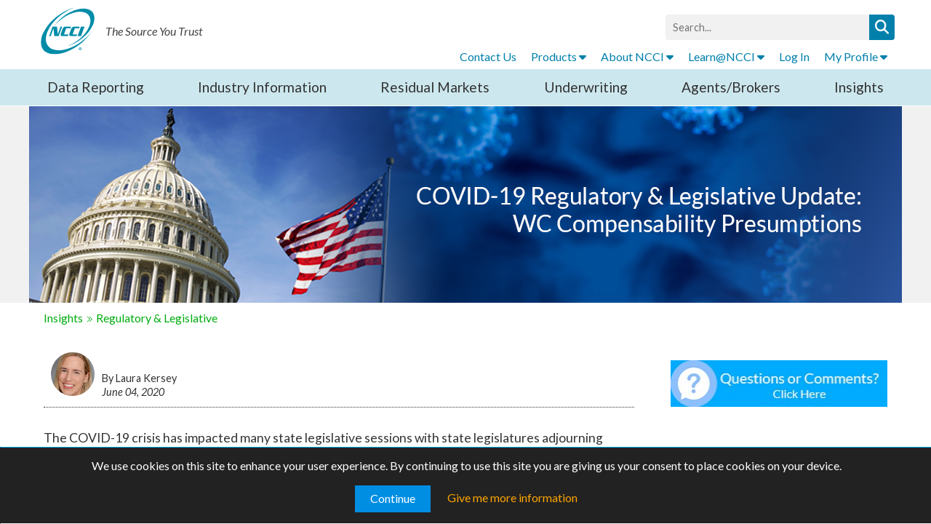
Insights (859, 87)
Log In (794, 56)
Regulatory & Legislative (156, 318)
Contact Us (488, 56)
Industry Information (262, 87)
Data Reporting (95, 87)
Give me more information (512, 497)
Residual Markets (435, 87)
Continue (392, 498)
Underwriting (586, 87)
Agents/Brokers (731, 87)
